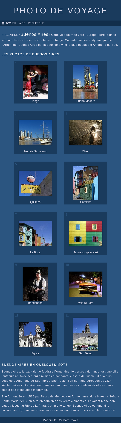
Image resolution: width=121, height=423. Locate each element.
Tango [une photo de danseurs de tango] (35, 84)
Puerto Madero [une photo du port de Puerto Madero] (85, 84)
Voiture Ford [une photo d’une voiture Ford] (85, 288)
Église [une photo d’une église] (35, 338)
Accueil (8, 23)
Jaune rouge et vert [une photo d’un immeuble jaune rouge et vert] (85, 237)
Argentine (10, 34)
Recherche (36, 23)
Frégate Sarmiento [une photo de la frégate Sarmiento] (35, 136)
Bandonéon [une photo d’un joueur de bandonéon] (35, 286)
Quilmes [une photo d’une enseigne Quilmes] (35, 187)
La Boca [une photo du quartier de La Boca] (35, 237)
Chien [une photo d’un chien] (85, 136)
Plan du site (49, 420)
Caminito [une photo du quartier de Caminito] (85, 185)
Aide (22, 23)
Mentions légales (68, 420)
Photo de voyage (60, 10)
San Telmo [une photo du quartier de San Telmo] (85, 336)
